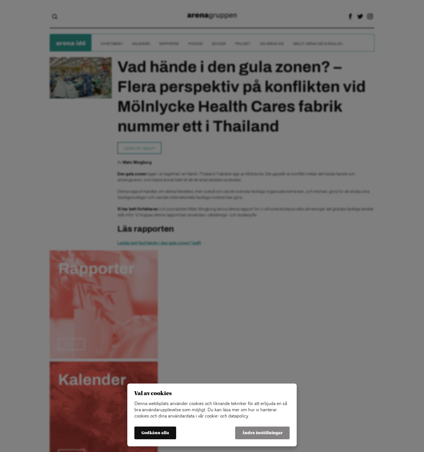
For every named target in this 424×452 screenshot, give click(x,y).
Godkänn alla (155, 433)
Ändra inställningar (262, 433)
